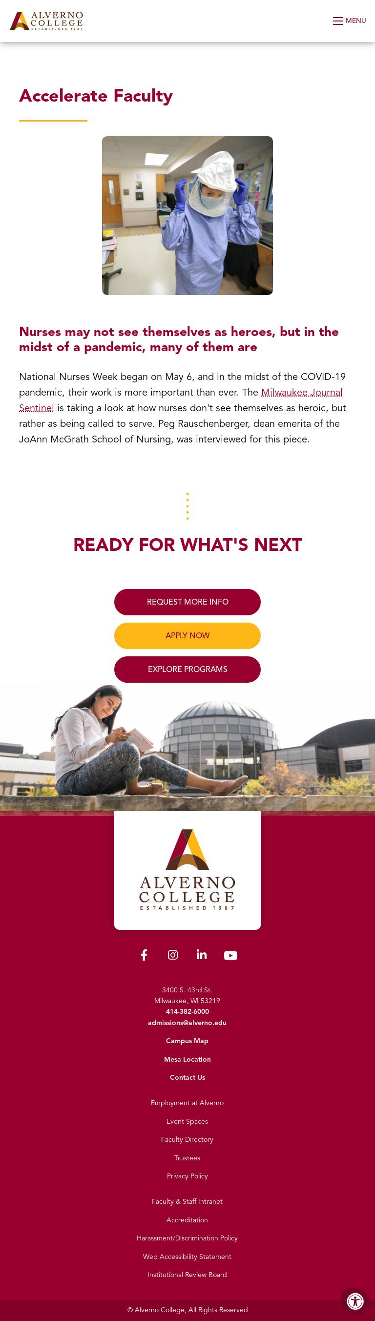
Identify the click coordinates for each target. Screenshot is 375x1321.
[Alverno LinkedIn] (201, 957)
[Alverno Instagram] (173, 957)
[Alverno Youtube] (230, 958)
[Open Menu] (350, 21)
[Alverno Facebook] (144, 957)
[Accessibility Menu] (355, 1301)
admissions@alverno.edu (187, 1023)
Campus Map (187, 1041)
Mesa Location (187, 1059)
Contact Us (187, 1077)
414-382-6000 (187, 1011)
